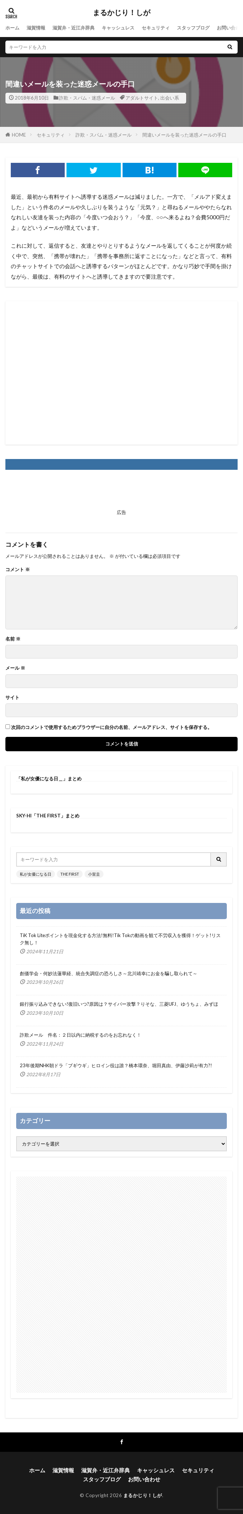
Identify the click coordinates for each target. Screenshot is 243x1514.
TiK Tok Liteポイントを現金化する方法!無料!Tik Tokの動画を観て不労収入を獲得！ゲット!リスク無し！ (120, 938)
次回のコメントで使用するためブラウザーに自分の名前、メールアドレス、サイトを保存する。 (111, 727)
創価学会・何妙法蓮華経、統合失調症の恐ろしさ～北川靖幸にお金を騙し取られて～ (108, 973)
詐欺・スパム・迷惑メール (87, 98)
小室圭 (94, 874)
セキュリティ (156, 28)
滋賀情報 (36, 28)
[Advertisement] (121, 373)
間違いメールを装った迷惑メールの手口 (184, 135)
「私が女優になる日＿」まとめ (49, 778)
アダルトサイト (141, 98)
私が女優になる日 (35, 874)
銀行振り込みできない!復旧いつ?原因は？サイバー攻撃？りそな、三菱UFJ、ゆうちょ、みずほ (119, 1004)
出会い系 (169, 98)
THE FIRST (69, 874)
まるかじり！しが (121, 12)
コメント (17, 569)
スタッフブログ (193, 28)
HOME (19, 135)
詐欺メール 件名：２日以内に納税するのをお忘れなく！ (80, 1035)
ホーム (12, 28)
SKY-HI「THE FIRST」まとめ (47, 815)
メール (15, 668)
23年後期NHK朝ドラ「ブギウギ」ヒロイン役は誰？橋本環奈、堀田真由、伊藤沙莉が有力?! (116, 1065)
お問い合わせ (144, 1479)
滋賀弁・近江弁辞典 (73, 28)
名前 (12, 639)
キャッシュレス (118, 28)
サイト (12, 697)
